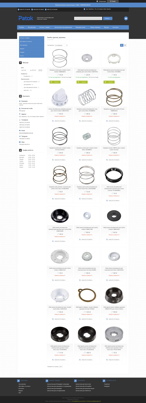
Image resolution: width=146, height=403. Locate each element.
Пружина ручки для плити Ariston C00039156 (114, 110)
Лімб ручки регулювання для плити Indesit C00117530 (87, 228)
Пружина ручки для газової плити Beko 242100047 (87, 148)
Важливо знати (80, 27)
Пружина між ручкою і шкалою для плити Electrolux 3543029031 (60, 187)
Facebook (107, 384)
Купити (57, 82)
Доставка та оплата (26, 41)
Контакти (115, 27)
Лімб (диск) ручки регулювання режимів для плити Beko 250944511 (87, 71)
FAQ (20, 392)
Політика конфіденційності (94, 401)
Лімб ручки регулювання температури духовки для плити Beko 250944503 (60, 229)
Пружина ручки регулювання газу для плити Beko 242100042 (87, 110)
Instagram (107, 386)
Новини (22, 52)
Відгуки (106, 27)
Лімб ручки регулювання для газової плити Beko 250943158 (60, 308)
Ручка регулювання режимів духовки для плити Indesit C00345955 (60, 110)
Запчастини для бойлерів (54, 388)
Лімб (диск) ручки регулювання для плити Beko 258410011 (114, 71)
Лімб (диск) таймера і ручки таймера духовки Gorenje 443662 (87, 308)
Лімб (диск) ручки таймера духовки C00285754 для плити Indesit (114, 308)
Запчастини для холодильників (56, 390)
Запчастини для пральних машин (85, 388)
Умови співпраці (95, 27)
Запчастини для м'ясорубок (83, 386)
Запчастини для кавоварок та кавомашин (59, 386)
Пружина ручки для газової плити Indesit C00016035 (60, 71)
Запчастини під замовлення (63, 27)
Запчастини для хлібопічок (83, 390)
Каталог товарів (45, 27)
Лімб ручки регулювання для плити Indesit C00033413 (60, 269)
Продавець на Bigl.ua (73, 399)
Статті (22, 55)
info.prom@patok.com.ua (26, 133)
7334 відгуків (102, 1)
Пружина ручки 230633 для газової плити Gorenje (114, 148)
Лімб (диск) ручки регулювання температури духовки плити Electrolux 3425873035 (114, 347)
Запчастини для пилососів (83, 384)
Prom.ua (82, 398)
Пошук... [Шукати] (107, 18)
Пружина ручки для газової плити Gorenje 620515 (60, 148)
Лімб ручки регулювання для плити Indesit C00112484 (114, 228)
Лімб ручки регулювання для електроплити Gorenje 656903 (87, 269)
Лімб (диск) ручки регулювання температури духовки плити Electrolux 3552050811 (59, 347)
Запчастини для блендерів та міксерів (58, 384)
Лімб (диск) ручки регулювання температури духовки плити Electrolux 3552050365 (87, 347)
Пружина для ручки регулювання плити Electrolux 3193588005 (87, 187)
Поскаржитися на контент (79, 401)
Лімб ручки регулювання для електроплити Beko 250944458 (114, 269)
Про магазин (32, 27)
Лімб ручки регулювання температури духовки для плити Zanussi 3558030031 (114, 188)
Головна (21, 27)
